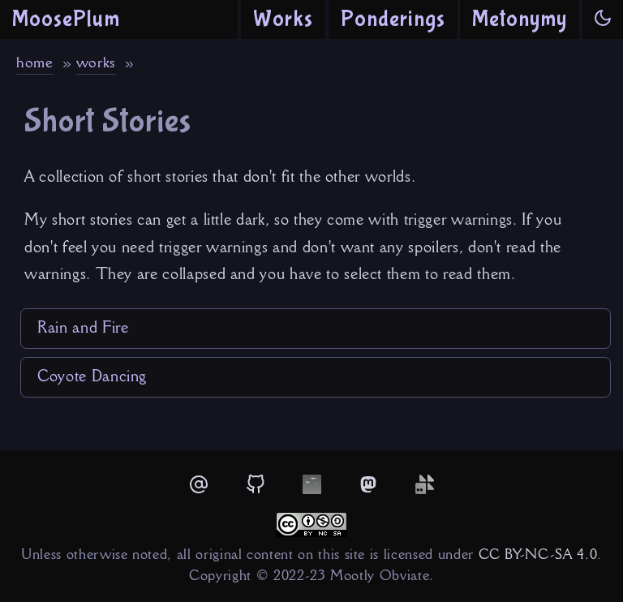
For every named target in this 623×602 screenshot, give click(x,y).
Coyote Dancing (92, 375)
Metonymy (519, 19)
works (96, 62)
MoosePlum (66, 19)
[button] (602, 19)
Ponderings (393, 19)
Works (283, 19)
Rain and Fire (82, 327)
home (35, 62)
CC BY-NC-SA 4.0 (538, 553)
